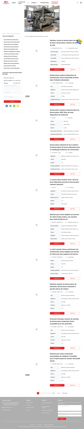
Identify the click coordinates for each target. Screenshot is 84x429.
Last (59, 393)
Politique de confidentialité (48, 424)
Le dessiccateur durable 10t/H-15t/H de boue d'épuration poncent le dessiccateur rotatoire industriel (64, 182)
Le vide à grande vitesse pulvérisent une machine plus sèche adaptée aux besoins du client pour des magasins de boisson (64, 251)
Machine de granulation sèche (11, 49)
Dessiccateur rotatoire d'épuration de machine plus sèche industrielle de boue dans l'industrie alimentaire (64, 77)
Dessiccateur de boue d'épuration (12, 68)
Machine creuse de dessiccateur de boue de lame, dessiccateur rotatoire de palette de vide (64, 43)
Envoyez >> (62, 418)
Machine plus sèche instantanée (11, 63)
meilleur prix (57, 69)
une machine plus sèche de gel (11, 58)
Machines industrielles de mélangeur (12, 51)
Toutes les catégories (46, 412)
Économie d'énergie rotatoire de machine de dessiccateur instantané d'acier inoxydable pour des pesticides (64, 321)
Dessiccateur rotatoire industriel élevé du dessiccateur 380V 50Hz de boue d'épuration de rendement (64, 112)
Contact (12, 101)
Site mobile (39, 424)
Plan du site (33, 424)
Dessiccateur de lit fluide (10, 65)
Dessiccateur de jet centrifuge (11, 44)
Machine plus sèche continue (11, 61)
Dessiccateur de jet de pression (11, 46)
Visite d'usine (28, 405)
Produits (8, 33)
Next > (53, 393)
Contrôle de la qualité (30, 407)
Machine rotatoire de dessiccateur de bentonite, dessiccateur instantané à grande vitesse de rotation (63, 286)
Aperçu (3, 33)
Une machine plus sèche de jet (11, 39)
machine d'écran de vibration (10, 56)
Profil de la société (29, 402)
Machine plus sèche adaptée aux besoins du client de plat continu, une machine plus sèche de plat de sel (64, 217)
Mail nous (72, 69)
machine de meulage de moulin (11, 54)
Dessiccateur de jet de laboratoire (12, 42)
